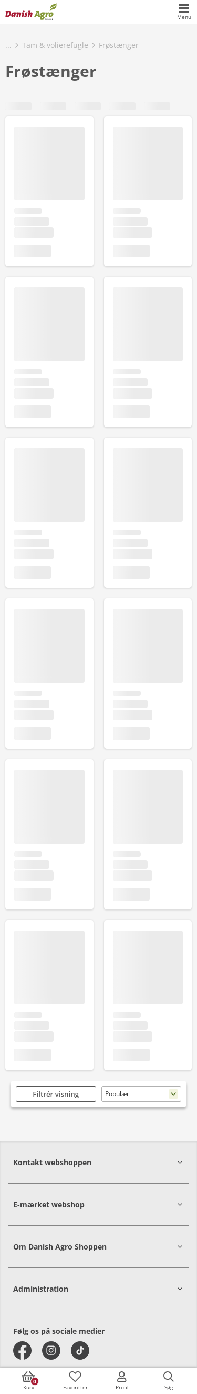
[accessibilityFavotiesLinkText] (75, 1381)
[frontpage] (31, 12)
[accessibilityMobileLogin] (122, 1381)
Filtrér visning (56, 1094)
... (8, 45)
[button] (98, 1162)
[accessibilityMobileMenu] (184, 12)
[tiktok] (80, 1350)
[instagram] (51, 1350)
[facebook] (22, 1350)
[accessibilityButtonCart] (28, 1381)
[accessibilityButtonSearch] (168, 1381)
